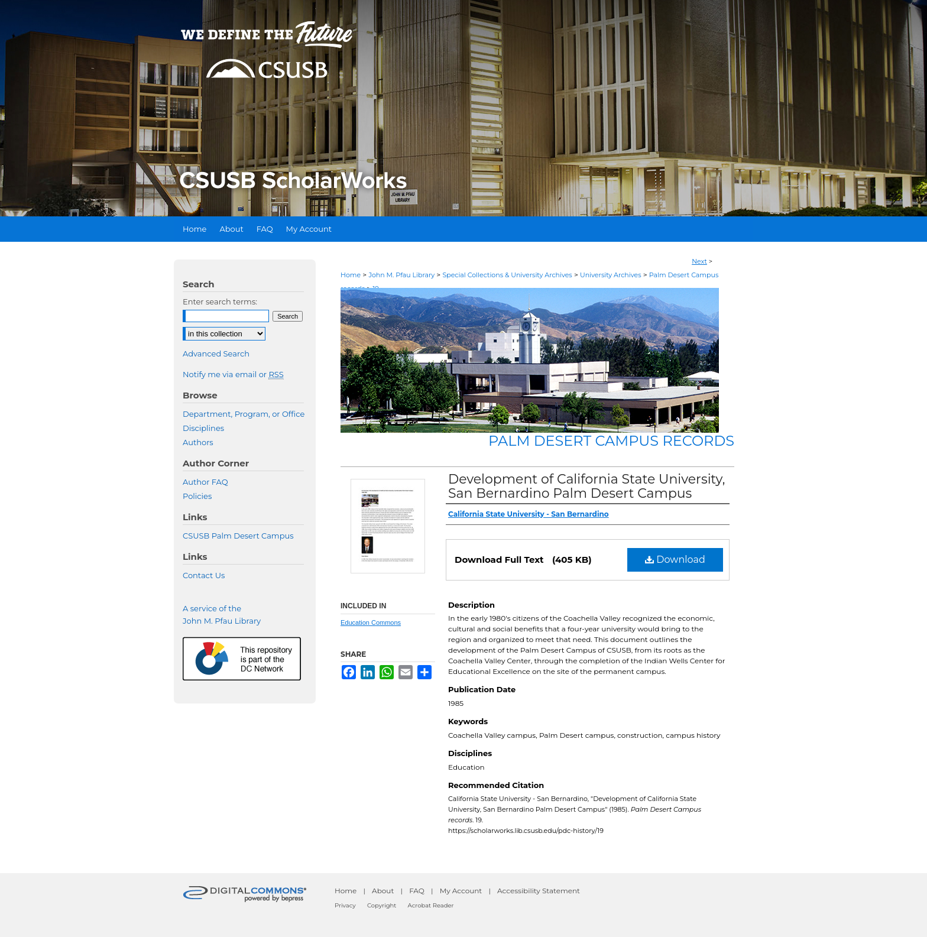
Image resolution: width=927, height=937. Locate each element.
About (383, 890)
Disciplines (203, 428)
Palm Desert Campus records (611, 440)
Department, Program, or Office (243, 414)
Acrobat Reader (431, 905)
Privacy (345, 905)
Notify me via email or (233, 374)
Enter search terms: (220, 301)
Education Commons (371, 622)
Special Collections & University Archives (507, 275)
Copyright (381, 905)
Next (699, 261)
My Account (461, 890)
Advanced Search (216, 353)
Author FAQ (205, 482)
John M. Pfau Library (401, 275)
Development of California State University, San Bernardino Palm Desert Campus (586, 486)
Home (351, 275)
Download (675, 559)
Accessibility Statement (538, 890)
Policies (197, 496)
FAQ (416, 890)
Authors (198, 442)
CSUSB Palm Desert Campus (238, 535)
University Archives (610, 275)
